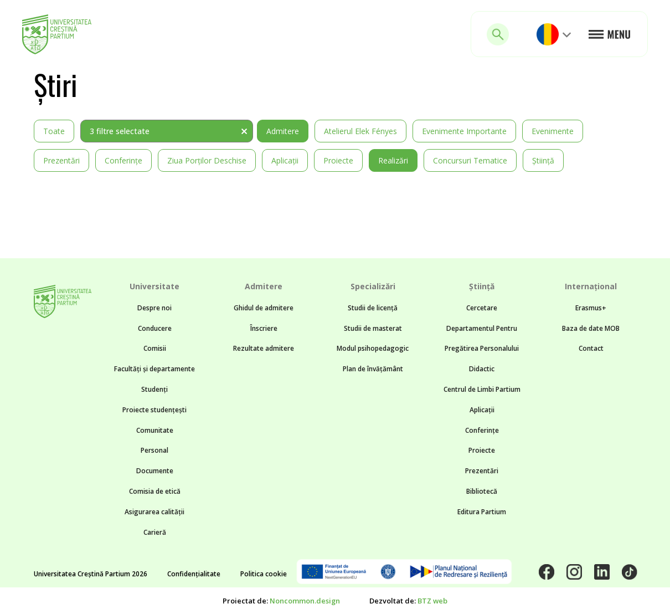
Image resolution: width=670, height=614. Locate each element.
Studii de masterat (373, 328)
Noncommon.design (305, 601)
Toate (54, 131)
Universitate (154, 286)
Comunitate (154, 430)
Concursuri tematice (470, 160)
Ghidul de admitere (263, 308)
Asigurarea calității (154, 511)
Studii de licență (373, 308)
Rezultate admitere (263, 348)
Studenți (154, 389)
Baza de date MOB (591, 328)
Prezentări (61, 160)
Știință (543, 160)
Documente (154, 470)
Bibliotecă (481, 491)
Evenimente (553, 131)
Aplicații (284, 160)
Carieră (154, 532)
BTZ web (432, 601)
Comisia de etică (155, 491)
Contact (591, 348)
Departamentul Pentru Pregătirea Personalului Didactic (482, 349)
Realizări (393, 160)
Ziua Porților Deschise (206, 160)
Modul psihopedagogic (373, 348)
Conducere (155, 328)
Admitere (282, 131)
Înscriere (263, 328)
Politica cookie (263, 574)
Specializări (373, 286)
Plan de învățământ (373, 368)
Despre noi (154, 308)
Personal (154, 450)
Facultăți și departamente (154, 368)
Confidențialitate (193, 574)
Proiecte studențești (154, 410)
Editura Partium (481, 511)
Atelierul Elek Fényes (360, 131)
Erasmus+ (590, 308)
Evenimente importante (464, 131)
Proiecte (338, 160)
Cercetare (481, 308)
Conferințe (123, 160)
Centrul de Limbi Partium (482, 389)
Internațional (591, 286)
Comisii (154, 348)
